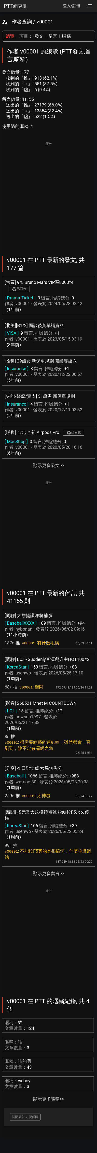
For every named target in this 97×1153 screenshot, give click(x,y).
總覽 (10, 36)
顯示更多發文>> (48, 465)
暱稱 (66, 36)
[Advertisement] (48, 195)
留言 (52, 36)
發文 (39, 36)
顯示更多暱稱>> (48, 1098)
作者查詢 (22, 22)
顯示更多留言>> (48, 873)
